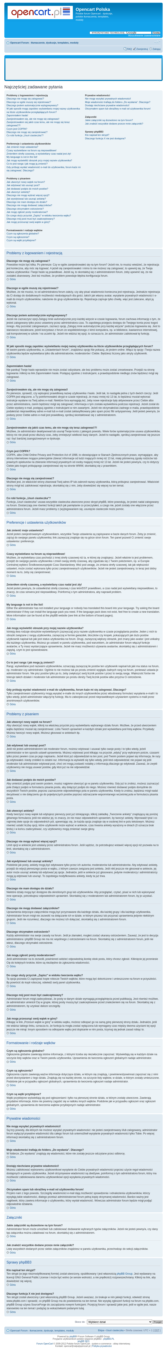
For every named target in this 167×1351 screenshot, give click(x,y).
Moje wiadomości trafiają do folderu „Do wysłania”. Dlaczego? (117, 102)
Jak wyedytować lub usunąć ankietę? (26, 198)
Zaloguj (156, 49)
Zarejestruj (142, 49)
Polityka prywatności (102, 1346)
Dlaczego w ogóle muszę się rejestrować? (29, 102)
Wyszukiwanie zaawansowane (144, 35)
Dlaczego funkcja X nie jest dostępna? (105, 138)
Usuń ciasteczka (115, 1330)
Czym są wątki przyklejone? (21, 240)
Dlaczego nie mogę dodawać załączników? (29, 205)
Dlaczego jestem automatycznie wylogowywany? (32, 105)
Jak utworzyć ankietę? (18, 192)
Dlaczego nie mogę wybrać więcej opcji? (28, 195)
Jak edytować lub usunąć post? (23, 185)
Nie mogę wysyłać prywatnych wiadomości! (108, 98)
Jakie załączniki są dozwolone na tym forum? (109, 120)
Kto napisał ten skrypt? (97, 135)
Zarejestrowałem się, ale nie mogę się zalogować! (33, 119)
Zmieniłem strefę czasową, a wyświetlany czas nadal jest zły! (39, 153)
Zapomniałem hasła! (17, 115)
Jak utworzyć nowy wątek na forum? (26, 182)
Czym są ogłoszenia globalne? (23, 233)
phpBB (72, 1336)
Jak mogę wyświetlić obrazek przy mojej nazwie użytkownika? (39, 160)
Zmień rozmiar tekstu (157, 42)
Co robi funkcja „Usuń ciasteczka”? (25, 135)
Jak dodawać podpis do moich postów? (27, 188)
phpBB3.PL (108, 1339)
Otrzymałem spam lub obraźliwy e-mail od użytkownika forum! (117, 108)
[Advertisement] (86, 69)
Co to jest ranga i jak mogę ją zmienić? (27, 163)
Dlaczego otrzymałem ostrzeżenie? (25, 208)
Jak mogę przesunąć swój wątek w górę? (28, 222)
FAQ (129, 49)
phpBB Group (125, 1273)
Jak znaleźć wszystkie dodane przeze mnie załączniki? (114, 123)
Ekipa (101, 1330)
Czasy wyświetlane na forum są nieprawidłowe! (32, 150)
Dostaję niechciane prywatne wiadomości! (107, 105)
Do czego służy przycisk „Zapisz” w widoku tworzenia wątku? (39, 215)
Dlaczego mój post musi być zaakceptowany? (31, 218)
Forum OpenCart (45, 1344)
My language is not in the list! (22, 157)
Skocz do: (80, 1322)
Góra (13, 279)
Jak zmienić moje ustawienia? (22, 147)
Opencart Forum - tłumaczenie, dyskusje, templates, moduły (44, 42)
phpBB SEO (83, 1341)
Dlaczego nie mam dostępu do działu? (27, 202)
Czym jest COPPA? (17, 129)
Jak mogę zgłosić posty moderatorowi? (27, 212)
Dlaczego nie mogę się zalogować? (25, 98)
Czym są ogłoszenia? (18, 237)
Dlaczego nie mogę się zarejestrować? (27, 132)
